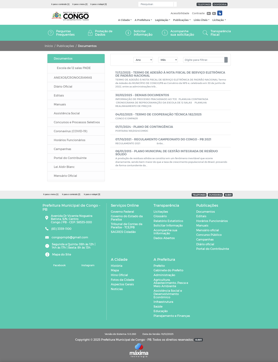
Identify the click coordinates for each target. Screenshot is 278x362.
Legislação (161, 19)
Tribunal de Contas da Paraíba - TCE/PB (126, 225)
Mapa (115, 270)
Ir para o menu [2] (79, 4)
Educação (161, 311)
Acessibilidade (180, 13)
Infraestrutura (163, 301)
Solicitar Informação (168, 225)
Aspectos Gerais (122, 284)
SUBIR (228, 195)
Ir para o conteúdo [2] (71, 194)
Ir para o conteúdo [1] (60, 4)
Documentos (205, 211)
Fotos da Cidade (122, 279)
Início (49, 46)
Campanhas (205, 239)
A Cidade (124, 19)
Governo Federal (122, 211)
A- (214, 13)
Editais (201, 216)
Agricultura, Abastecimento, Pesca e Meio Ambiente (171, 283)
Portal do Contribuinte (212, 248)
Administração (164, 275)
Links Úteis (201, 19)
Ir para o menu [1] (50, 194)
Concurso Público (209, 234)
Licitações (161, 211)
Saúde (158, 306)
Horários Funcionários (212, 221)
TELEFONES (204, 4)
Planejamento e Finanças (172, 315)
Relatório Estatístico (168, 221)
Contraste (198, 13)
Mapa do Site (61, 254)
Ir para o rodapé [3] (98, 4)
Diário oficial (205, 244)
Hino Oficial (119, 275)
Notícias (117, 289)
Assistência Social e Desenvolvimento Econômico (168, 294)
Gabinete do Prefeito (168, 270)
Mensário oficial (207, 230)
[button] (174, 4)
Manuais (202, 225)
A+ (209, 13)
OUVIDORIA (220, 4)
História (116, 265)
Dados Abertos (164, 238)
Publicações (181, 19)
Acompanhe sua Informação (165, 231)
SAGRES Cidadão (123, 231)
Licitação (218, 19)
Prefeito (159, 265)
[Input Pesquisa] (157, 4)
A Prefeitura (142, 19)
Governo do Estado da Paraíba (127, 217)
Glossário (160, 216)
